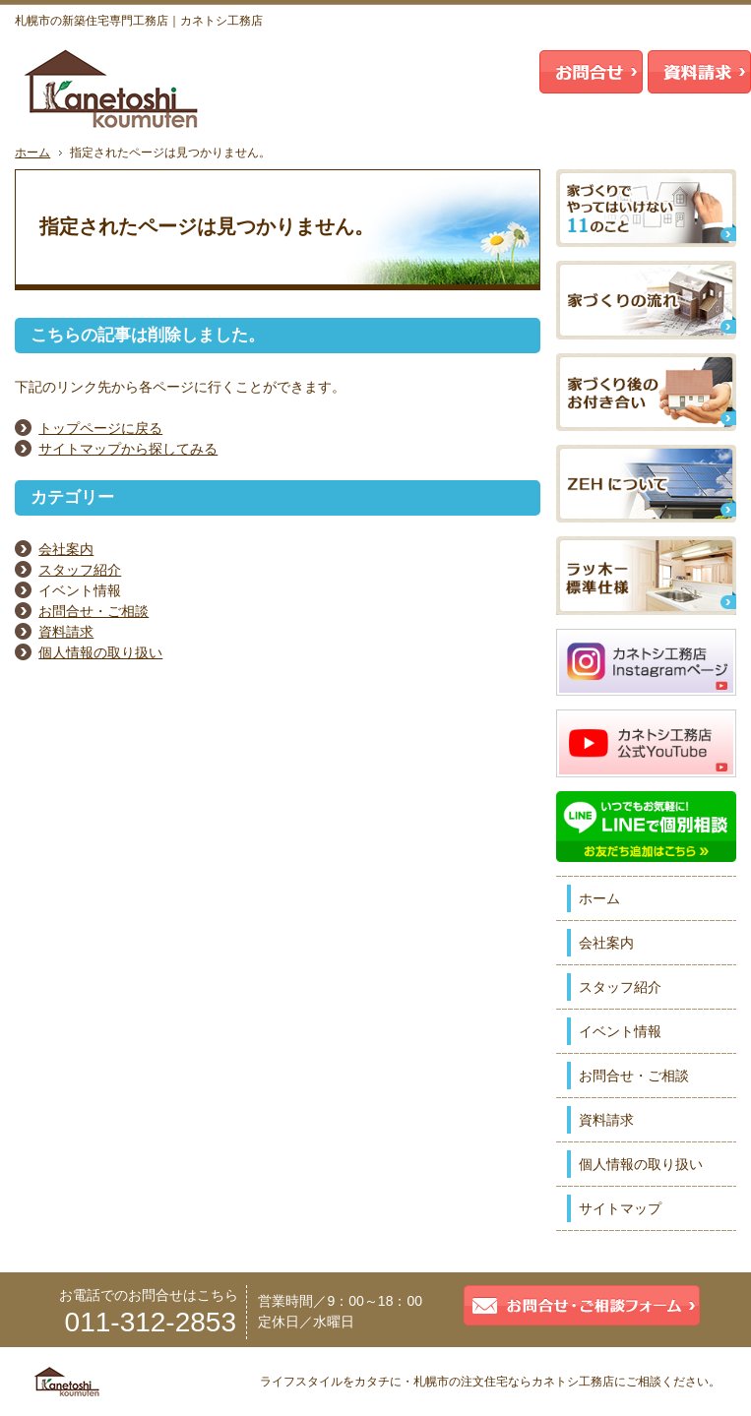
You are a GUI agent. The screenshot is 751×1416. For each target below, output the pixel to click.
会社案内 (66, 549)
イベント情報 (620, 1031)
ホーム (599, 898)
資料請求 (66, 632)
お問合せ (591, 71)
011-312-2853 (150, 1322)
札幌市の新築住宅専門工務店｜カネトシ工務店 (139, 21)
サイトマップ (620, 1208)
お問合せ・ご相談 (93, 611)
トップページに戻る (100, 428)
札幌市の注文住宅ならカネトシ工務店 (513, 1381)
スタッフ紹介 (79, 570)
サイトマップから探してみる (128, 449)
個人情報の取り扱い (100, 652)
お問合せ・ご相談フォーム (582, 1305)
